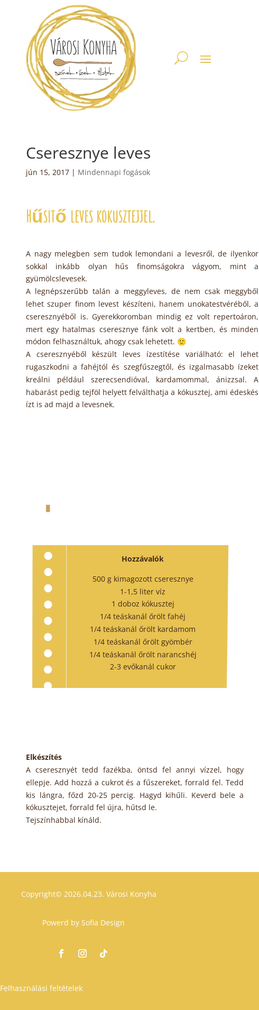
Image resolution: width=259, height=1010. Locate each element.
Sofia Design (103, 922)
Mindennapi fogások (114, 172)
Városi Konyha (130, 894)
